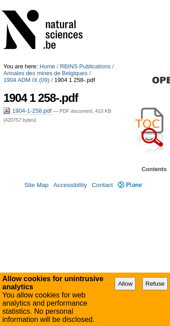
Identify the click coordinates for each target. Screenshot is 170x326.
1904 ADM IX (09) (115, 10)
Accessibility (70, 186)
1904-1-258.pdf (28, 47)
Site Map (36, 186)
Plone (130, 186)
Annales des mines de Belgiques (45, 10)
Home (47, 3)
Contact (102, 186)
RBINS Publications (85, 3)
